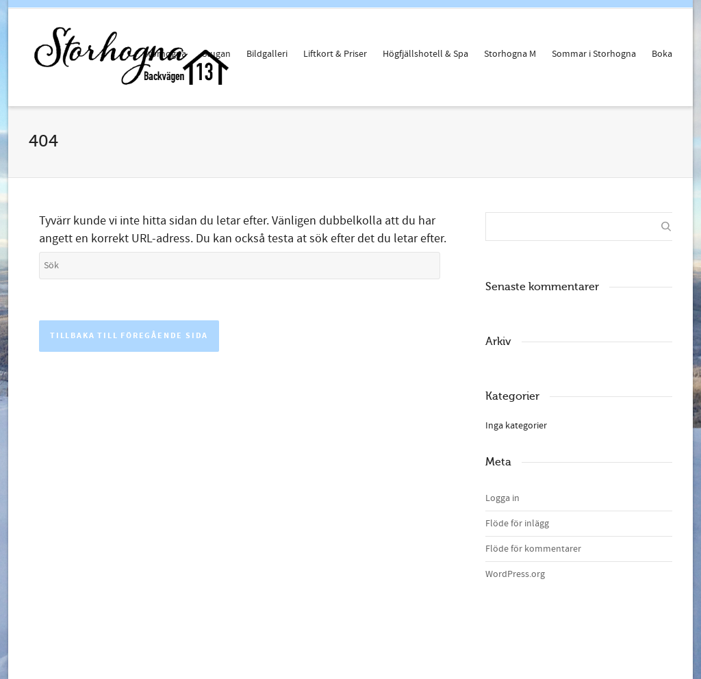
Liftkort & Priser (335, 54)
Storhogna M (510, 54)
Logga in (502, 498)
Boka (662, 54)
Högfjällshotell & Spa (425, 54)
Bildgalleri (267, 54)
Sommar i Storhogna (594, 54)
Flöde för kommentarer (533, 549)
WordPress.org (515, 574)
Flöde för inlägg (517, 523)
